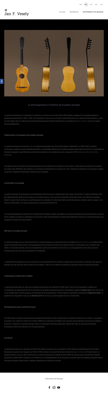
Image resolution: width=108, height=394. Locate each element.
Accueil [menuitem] (62, 12)
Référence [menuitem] (74, 12)
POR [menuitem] (91, 4)
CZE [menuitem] (101, 4)
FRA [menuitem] (86, 4)
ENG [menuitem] (80, 4)
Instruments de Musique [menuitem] (93, 12)
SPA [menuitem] (96, 4)
